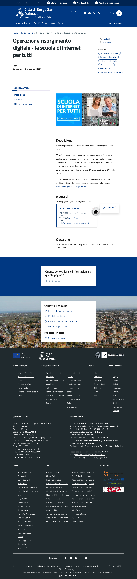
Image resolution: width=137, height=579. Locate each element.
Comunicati (98, 376)
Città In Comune (65, 569)
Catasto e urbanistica (54, 391)
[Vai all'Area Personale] (107, 3)
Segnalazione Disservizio (27, 510)
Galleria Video (118, 391)
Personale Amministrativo (28, 391)
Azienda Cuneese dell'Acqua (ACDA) (86, 472)
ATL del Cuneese (52, 472)
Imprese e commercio (75, 380)
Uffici (20, 380)
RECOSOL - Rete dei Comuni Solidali (60, 487)
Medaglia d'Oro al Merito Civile (37, 17)
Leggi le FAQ (23, 498)
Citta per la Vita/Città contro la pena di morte (64, 517)
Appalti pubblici (52, 384)
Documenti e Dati (24, 384)
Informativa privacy (25, 525)
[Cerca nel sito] (119, 13)
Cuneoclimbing (52, 510)
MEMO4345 (77, 510)
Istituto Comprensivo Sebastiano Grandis (88, 502)
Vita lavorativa (72, 406)
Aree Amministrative (26, 376)
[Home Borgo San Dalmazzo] (43, 13)
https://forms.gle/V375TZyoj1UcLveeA (71, 187)
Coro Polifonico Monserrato (82, 476)
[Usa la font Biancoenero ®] (57, 3)
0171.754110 (21, 429)
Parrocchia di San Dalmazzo (57, 502)
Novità (23, 32)
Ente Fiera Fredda (53, 498)
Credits (20, 536)
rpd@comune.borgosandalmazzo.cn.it (90, 454)
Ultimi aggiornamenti (26, 540)
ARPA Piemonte (78, 521)
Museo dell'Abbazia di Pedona (57, 495)
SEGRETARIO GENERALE (70, 208)
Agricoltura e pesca (53, 372)
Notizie (96, 372)
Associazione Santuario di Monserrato (86, 498)
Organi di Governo (25, 372)
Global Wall (50, 476)
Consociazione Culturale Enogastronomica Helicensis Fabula (95, 491)
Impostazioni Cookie (25, 532)
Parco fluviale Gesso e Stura (57, 483)
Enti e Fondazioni (24, 388)
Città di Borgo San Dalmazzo (38, 11)
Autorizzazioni (51, 388)
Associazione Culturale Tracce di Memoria (88, 487)
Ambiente (50, 376)
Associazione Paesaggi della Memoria (86, 483)
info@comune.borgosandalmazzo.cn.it (74, 223)
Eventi (115, 372)
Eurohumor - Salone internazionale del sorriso (64, 506)
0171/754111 (75, 218)
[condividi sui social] (104, 39)
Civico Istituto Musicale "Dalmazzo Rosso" (62, 491)
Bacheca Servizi (24, 517)
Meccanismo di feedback (27, 487)
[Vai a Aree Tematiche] (81, 3)
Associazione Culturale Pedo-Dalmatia (61, 521)
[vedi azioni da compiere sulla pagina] (105, 43)
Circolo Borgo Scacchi (54, 479)
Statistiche (22, 544)
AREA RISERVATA (67, 575)
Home (15, 32)
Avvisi (30, 32)
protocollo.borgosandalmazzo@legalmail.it (34, 437)
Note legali (22, 529)
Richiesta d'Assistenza (26, 513)
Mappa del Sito (23, 548)
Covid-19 (97, 380)
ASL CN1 (75, 517)
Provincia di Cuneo (79, 513)
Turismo (70, 403)
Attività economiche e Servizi (118, 399)
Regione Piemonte (79, 506)
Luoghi (115, 376)
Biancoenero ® (78, 572)
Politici (20, 395)
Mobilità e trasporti (74, 384)
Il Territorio (117, 380)
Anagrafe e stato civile (55, 380)
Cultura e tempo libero (55, 395)
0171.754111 (21, 426)
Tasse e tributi (99, 384)
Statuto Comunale (25, 521)
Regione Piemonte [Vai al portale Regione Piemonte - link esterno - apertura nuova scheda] (21, 3)
